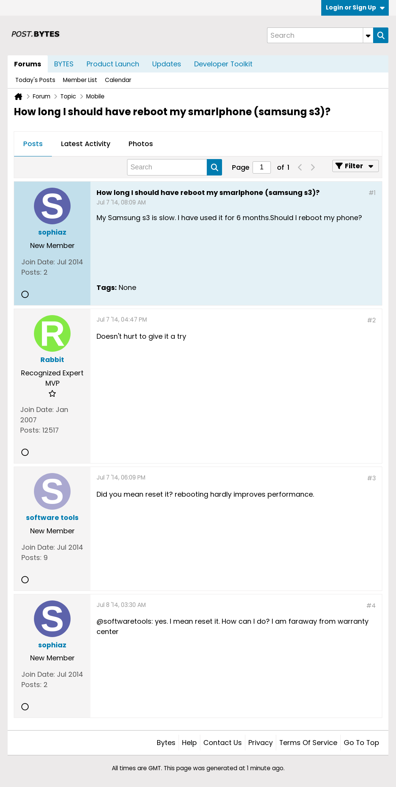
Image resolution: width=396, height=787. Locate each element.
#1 (372, 193)
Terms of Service (308, 742)
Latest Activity (85, 143)
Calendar (118, 80)
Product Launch (113, 64)
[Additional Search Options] (368, 35)
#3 (371, 478)
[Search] (320, 35)
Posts (33, 143)
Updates (166, 64)
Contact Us (222, 742)
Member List (80, 80)
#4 (371, 606)
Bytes (166, 742)
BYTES (64, 64)
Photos (141, 143)
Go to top (361, 742)
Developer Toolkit (223, 64)
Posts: (31, 272)
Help (189, 742)
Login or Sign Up (355, 7)
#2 (371, 320)
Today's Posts (35, 80)
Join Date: (38, 262)
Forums (27, 64)
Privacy (260, 742)
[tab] (33, 144)
